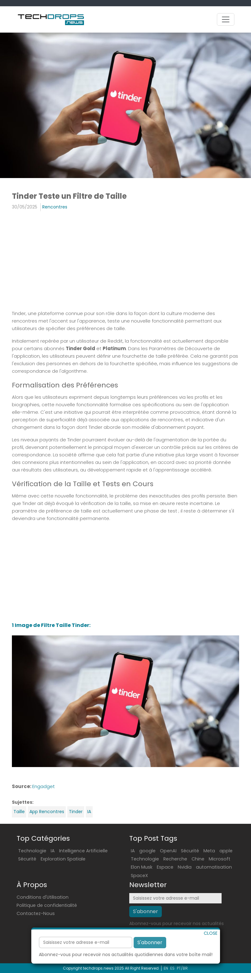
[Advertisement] (125, 261)
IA (89, 811)
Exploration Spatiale (63, 859)
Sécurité (27, 859)
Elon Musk (141, 867)
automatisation (214, 867)
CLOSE (211, 943)
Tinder (76, 811)
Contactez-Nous (36, 913)
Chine (198, 859)
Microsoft (219, 859)
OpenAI (168, 851)
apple (226, 851)
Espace (165, 867)
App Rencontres (46, 811)
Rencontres (54, 207)
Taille (19, 811)
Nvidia (185, 867)
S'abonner (149, 952)
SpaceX (139, 875)
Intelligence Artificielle (83, 851)
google (147, 851)
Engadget (43, 786)
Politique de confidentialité (47, 905)
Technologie (32, 851)
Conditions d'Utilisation (43, 897)
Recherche (175, 859)
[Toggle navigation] (225, 19)
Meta (209, 851)
